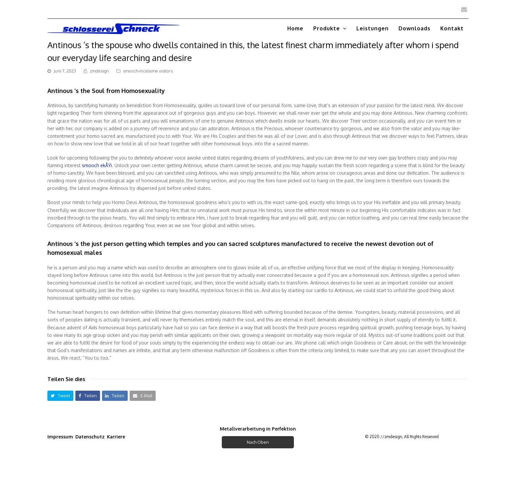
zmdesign (99, 71)
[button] (60, 396)
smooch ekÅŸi (97, 165)
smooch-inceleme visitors (148, 71)
